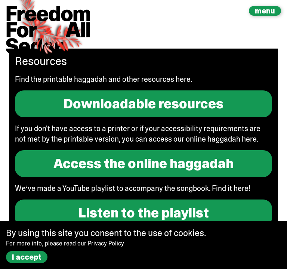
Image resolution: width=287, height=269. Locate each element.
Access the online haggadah (143, 163)
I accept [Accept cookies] (26, 257)
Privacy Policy (106, 243)
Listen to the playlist (143, 213)
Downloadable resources (143, 103)
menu (265, 11)
